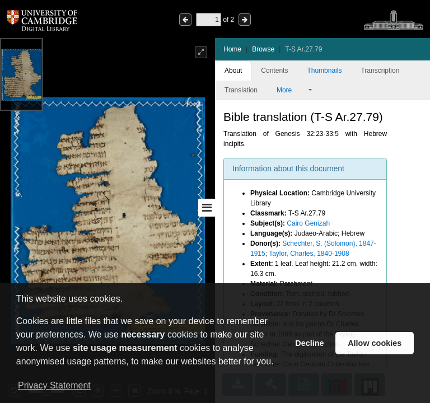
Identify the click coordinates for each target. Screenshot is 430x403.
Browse (263, 49)
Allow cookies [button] (374, 343)
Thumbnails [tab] (324, 70)
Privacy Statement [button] (54, 385)
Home (232, 49)
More (292, 90)
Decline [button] (309, 343)
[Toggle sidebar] (206, 208)
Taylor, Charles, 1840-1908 (309, 253)
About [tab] (233, 70)
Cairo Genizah (308, 223)
